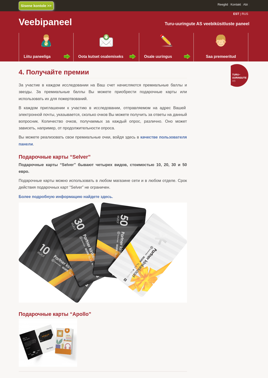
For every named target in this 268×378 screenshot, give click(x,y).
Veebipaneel (45, 22)
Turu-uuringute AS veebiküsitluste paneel (207, 23)
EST (236, 14)
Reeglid (223, 4)
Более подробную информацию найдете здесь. (66, 196)
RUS (245, 14)
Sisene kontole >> (36, 6)
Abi (245, 4)
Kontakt (236, 4)
